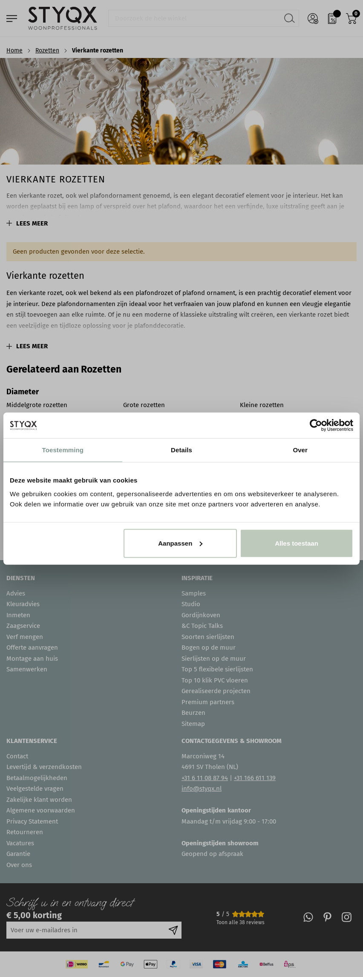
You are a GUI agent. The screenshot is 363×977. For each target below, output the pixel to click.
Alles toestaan (296, 542)
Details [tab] (181, 450)
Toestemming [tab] (63, 450)
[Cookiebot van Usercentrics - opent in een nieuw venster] (316, 425)
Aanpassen (180, 542)
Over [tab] (300, 450)
